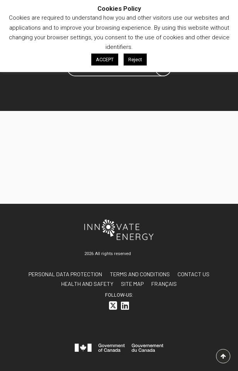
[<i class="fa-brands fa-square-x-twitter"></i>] (113, 307)
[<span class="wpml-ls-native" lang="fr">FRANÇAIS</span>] (164, 283)
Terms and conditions (140, 274)
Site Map (132, 283)
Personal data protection (65, 274)
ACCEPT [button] (105, 59)
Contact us (194, 274)
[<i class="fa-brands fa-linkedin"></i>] (125, 307)
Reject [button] (135, 59)
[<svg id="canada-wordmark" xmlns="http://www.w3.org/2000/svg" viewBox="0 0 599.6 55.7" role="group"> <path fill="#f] (119, 349)
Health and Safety (87, 283)
